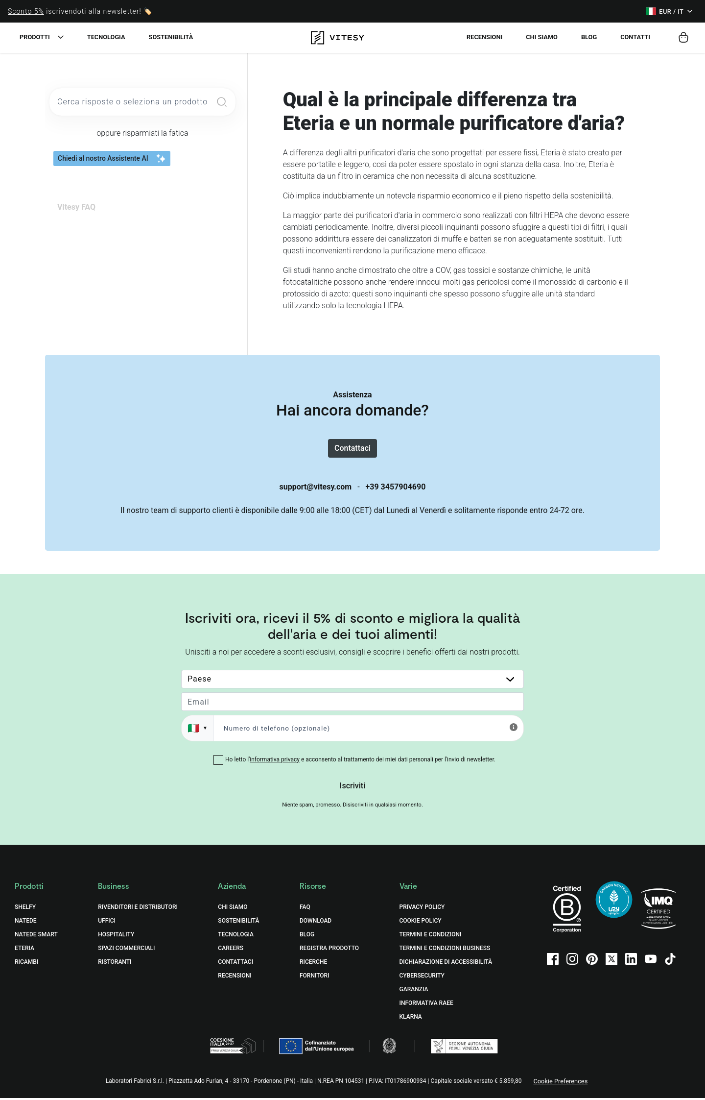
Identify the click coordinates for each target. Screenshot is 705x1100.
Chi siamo (542, 37)
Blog (589, 37)
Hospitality (116, 936)
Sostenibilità (171, 37)
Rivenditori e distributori (138, 909)
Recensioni (484, 37)
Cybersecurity (422, 978)
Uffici (107, 923)
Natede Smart (36, 936)
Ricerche (313, 964)
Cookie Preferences (560, 1083)
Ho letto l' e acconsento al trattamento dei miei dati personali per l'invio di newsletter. (360, 761)
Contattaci (352, 449)
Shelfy (25, 909)
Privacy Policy (422, 909)
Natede (26, 923)
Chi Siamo (232, 909)
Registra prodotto (329, 950)
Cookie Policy (421, 923)
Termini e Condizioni (431, 936)
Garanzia (414, 991)
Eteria (24, 950)
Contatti (635, 37)
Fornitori (314, 978)
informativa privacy (275, 761)
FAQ (305, 909)
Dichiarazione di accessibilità (446, 964)
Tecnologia (106, 37)
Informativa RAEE (426, 1005)
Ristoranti (114, 964)
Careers (230, 950)
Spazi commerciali (126, 950)
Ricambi (26, 964)
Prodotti (35, 37)
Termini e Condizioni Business (445, 950)
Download (315, 923)
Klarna (411, 1019)
